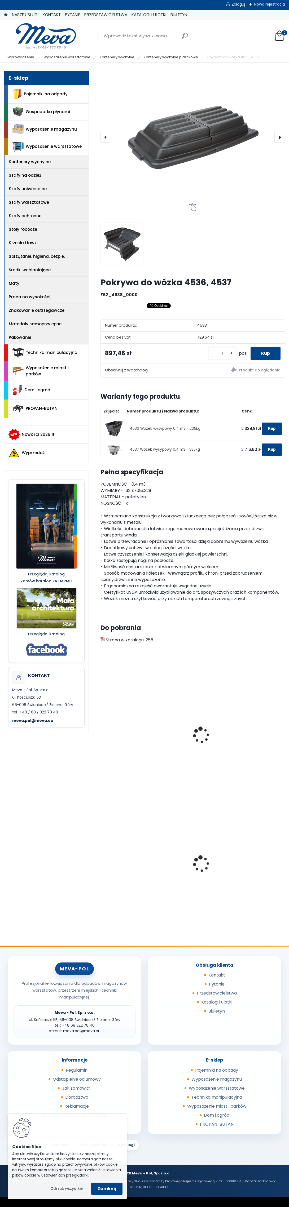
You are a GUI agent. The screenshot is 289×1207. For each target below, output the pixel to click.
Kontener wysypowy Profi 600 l (125, 727)
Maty (14, 283)
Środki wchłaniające (30, 270)
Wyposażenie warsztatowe (66, 57)
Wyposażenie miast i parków (40, 371)
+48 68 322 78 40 (78, 1025)
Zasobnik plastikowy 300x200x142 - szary (188, 863)
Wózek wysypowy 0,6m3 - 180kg (192, 738)
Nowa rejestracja (269, 4)
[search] (185, 38)
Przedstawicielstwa (217, 993)
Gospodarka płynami (41, 112)
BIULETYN (178, 14)
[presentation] (105, 137)
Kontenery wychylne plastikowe (171, 57)
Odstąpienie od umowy (77, 1079)
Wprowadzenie (20, 57)
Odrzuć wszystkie (66, 1188)
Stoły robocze (23, 229)
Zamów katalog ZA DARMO (46, 581)
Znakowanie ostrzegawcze (36, 310)
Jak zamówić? (76, 1088)
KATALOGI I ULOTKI (149, 14)
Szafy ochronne (25, 216)
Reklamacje (76, 1106)
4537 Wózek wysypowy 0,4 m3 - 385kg (165, 449)
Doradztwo (76, 1097)
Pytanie (217, 984)
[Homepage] (6, 15)
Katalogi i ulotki (216, 1002)
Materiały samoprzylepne (35, 324)
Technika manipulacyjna (44, 353)
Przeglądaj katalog (46, 574)
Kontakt (216, 975)
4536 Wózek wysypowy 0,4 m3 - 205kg (165, 428)
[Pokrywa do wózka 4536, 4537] (192, 137)
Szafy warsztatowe (29, 202)
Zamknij (107, 1189)
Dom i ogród (31, 390)
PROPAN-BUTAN (35, 408)
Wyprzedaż (26, 453)
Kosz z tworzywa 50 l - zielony (253, 863)
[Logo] (40, 36)
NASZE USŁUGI (25, 14)
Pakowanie (20, 337)
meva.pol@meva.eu (32, 720)
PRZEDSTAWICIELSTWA (105, 14)
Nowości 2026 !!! (31, 434)
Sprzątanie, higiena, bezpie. (37, 256)
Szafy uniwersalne (28, 189)
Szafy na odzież (25, 175)
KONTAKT (52, 14)
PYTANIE (72, 14)
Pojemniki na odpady (40, 94)
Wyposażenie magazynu (44, 129)
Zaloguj (238, 4)
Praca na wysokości (29, 297)
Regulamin (76, 1070)
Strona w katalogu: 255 (126, 640)
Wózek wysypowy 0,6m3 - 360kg (255, 738)
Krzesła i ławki (23, 243)
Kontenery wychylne (117, 57)
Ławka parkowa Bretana (129, 861)
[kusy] (222, 353)
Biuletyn (216, 1011)
